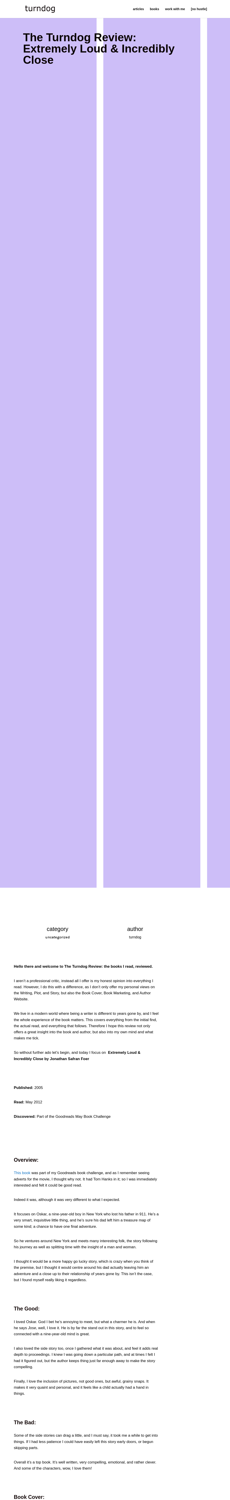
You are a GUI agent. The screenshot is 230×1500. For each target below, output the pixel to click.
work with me (175, 9)
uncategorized (57, 937)
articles (138, 9)
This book (22, 1173)
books (154, 9)
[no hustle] (199, 9)
